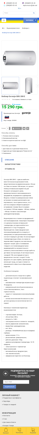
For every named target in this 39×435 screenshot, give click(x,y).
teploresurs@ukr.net (30, 5)
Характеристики (12, 164)
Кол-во (4, 128)
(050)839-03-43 (30, 3)
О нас (5, 419)
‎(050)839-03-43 (11, 3)
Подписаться (9, 387)
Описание (9, 160)
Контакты (6, 415)
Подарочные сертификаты (12, 398)
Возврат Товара (8, 425)
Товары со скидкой (9, 404)
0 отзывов (16, 99)
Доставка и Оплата (9, 422)
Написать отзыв (25, 99)
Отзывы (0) (10, 169)
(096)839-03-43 (11, 5)
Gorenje (17, 113)
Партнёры (6, 401)
